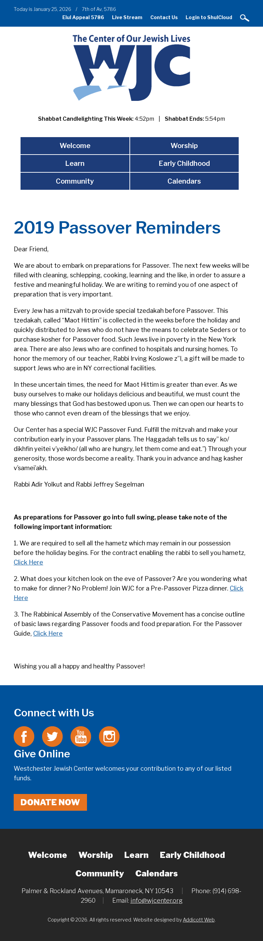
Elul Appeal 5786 (83, 17)
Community (75, 181)
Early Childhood (184, 163)
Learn (75, 163)
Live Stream (127, 17)
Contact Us (164, 17)
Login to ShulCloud (209, 17)
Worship (184, 146)
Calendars (184, 181)
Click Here (28, 562)
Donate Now (50, 802)
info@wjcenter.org (156, 900)
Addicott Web (199, 920)
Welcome (75, 146)
